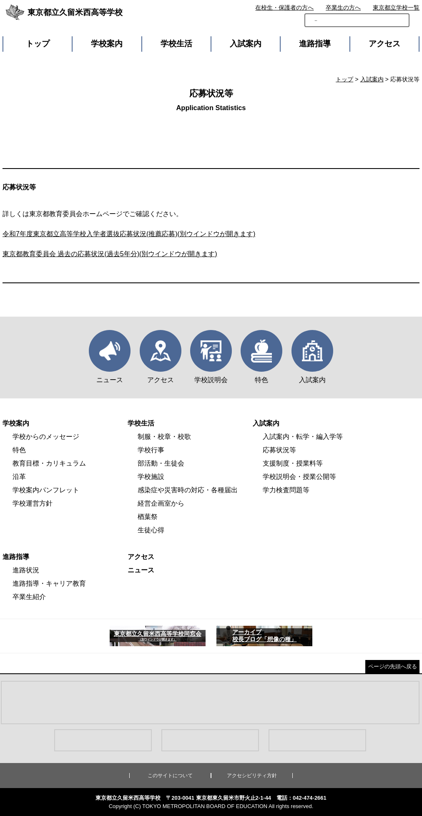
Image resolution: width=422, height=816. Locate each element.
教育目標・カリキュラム (49, 463)
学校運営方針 (33, 503)
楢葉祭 (148, 516)
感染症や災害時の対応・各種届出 (188, 490)
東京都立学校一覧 (396, 7)
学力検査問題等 (286, 490)
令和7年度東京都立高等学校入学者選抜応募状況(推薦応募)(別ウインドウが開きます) (129, 233)
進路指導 (315, 43)
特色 (19, 449)
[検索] (331, 26)
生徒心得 (151, 530)
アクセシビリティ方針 (252, 775)
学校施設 (151, 476)
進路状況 (26, 570)
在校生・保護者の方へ (284, 7)
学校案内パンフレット (46, 490)
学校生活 (176, 43)
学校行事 (151, 449)
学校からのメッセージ (46, 436)
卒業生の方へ (343, 7)
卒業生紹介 (29, 596)
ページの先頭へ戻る (392, 666)
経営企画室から (161, 503)
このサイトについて (170, 775)
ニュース (141, 570)
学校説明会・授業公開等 (299, 476)
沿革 (19, 476)
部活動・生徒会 (161, 463)
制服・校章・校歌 (164, 436)
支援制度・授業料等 (293, 463)
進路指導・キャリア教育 (49, 583)
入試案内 (245, 43)
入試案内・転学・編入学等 (303, 436)
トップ (38, 43)
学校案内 (107, 43)
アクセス (384, 43)
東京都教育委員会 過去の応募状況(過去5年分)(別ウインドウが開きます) (110, 253)
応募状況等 (279, 449)
